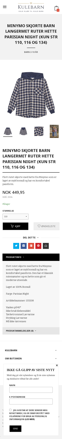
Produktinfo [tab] (13, 257)
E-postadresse (31, 400)
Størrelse (8, 210)
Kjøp (15, 226)
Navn (31, 388)
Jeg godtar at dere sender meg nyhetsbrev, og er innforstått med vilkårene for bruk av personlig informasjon (29, 415)
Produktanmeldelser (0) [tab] (19, 330)
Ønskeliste (46, 226)
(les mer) (30, 419)
